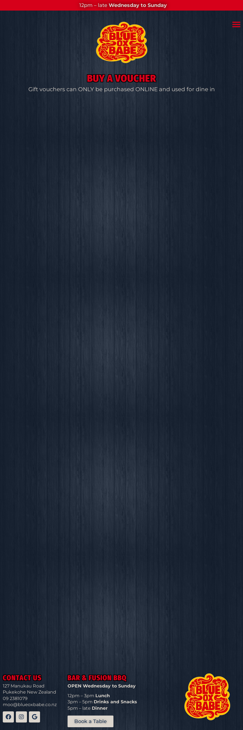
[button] (236, 24)
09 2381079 (15, 698)
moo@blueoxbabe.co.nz (30, 704)
